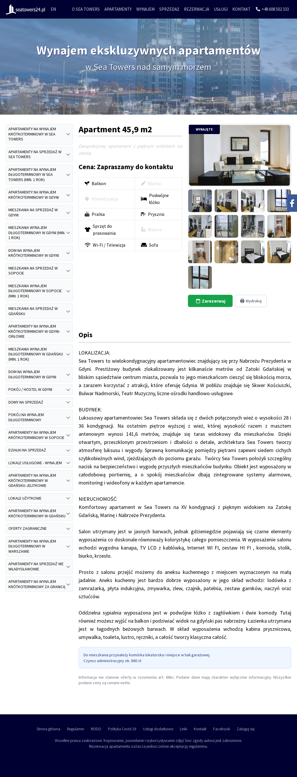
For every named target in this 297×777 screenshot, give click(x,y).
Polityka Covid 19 (122, 728)
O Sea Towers (86, 9)
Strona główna (48, 728)
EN (53, 9)
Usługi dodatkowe (158, 728)
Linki (183, 728)
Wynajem (145, 9)
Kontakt (241, 9)
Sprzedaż (169, 9)
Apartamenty (118, 9)
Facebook (221, 728)
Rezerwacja (196, 9)
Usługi (221, 9)
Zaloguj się (246, 728)
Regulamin (75, 728)
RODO (96, 728)
